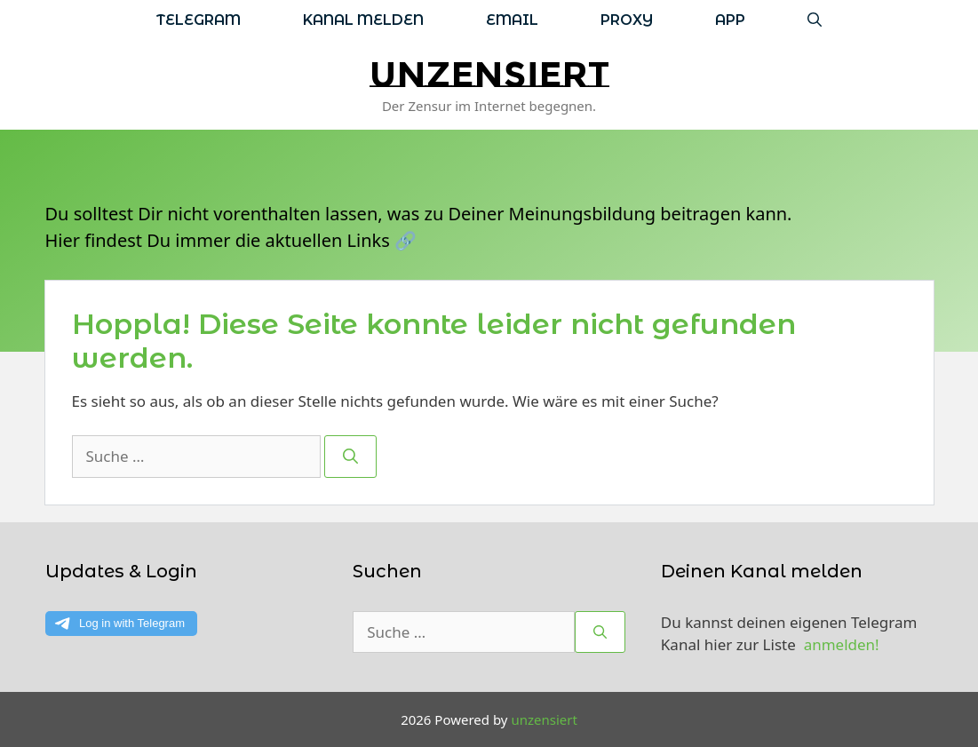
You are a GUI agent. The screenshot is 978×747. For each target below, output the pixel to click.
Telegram (198, 20)
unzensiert (489, 74)
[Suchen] (350, 456)
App (730, 20)
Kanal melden (363, 20)
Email (512, 20)
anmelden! (841, 644)
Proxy (626, 20)
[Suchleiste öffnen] (814, 20)
